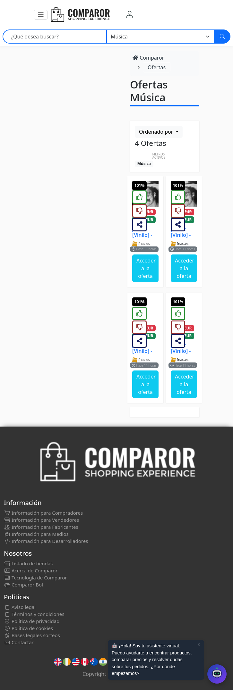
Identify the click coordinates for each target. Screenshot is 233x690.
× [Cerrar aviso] (199, 644)
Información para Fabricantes (41, 527)
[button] (41, 15)
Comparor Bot (23, 584)
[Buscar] (222, 36)
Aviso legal (20, 607)
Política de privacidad (31, 621)
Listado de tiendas (28, 563)
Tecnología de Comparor (35, 577)
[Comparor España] (80, 14)
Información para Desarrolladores (46, 541)
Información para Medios (36, 534)
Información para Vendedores (41, 520)
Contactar (19, 642)
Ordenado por (156, 131)
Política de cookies (28, 628)
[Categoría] (160, 36)
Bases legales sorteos (32, 635)
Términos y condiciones (34, 614)
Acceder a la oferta (146, 268)
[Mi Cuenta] (129, 15)
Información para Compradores (43, 513)
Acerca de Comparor (31, 570)
